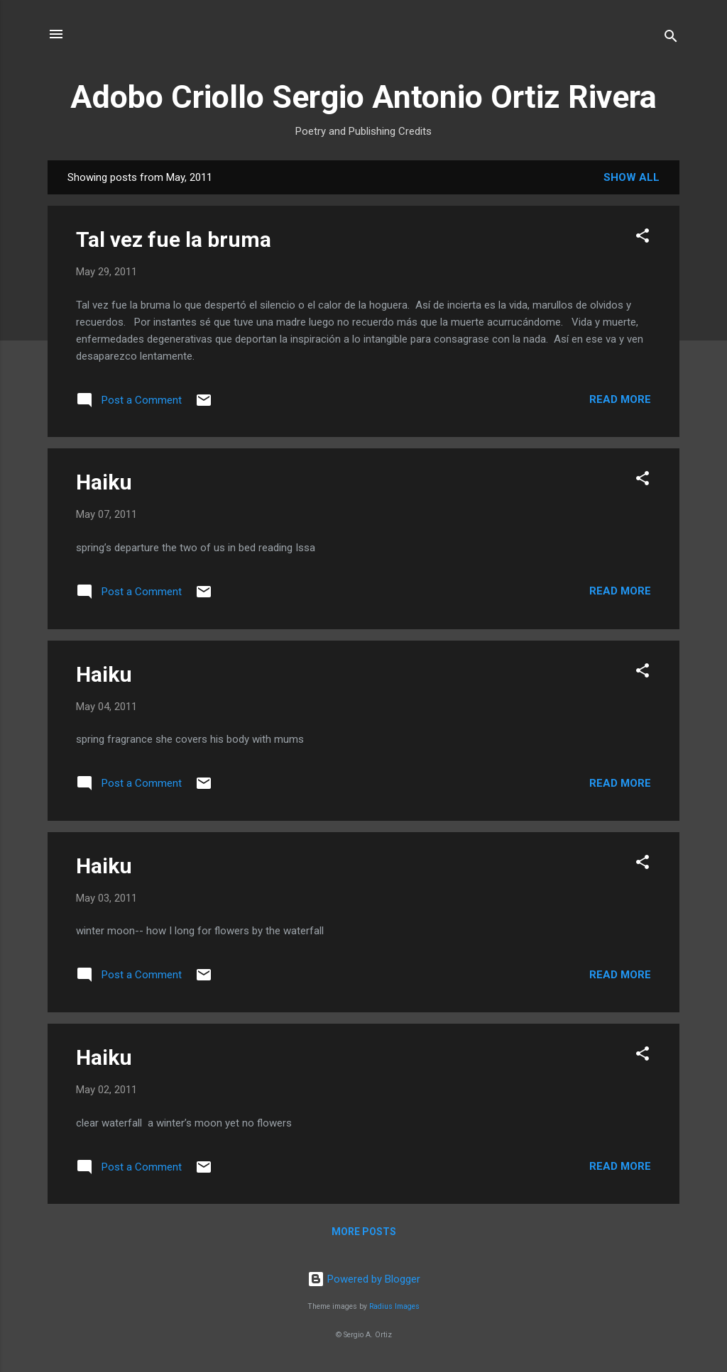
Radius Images (394, 1306)
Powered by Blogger (363, 1279)
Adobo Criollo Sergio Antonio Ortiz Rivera (363, 97)
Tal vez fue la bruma (173, 239)
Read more (620, 399)
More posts (364, 1231)
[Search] (670, 38)
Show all (631, 177)
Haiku (104, 482)
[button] (642, 238)
